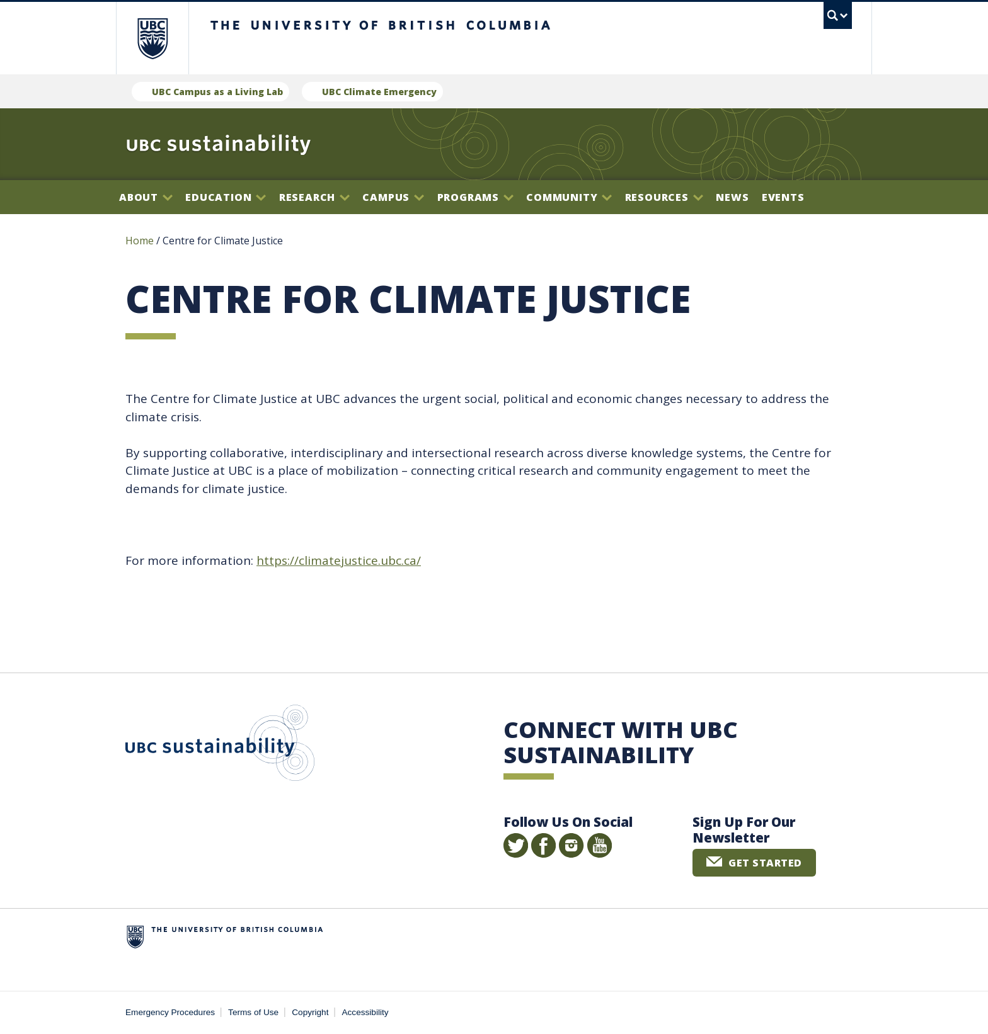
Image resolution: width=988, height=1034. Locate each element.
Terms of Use (253, 1012)
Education (225, 197)
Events (783, 197)
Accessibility (365, 1012)
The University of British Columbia (152, 38)
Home (139, 240)
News (732, 197)
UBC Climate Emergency (379, 92)
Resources (664, 197)
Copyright (310, 1012)
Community (569, 197)
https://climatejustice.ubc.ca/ (338, 560)
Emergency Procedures (170, 1012)
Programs (475, 197)
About (146, 197)
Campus (393, 197)
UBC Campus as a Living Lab (217, 92)
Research (314, 197)
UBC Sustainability (219, 746)
